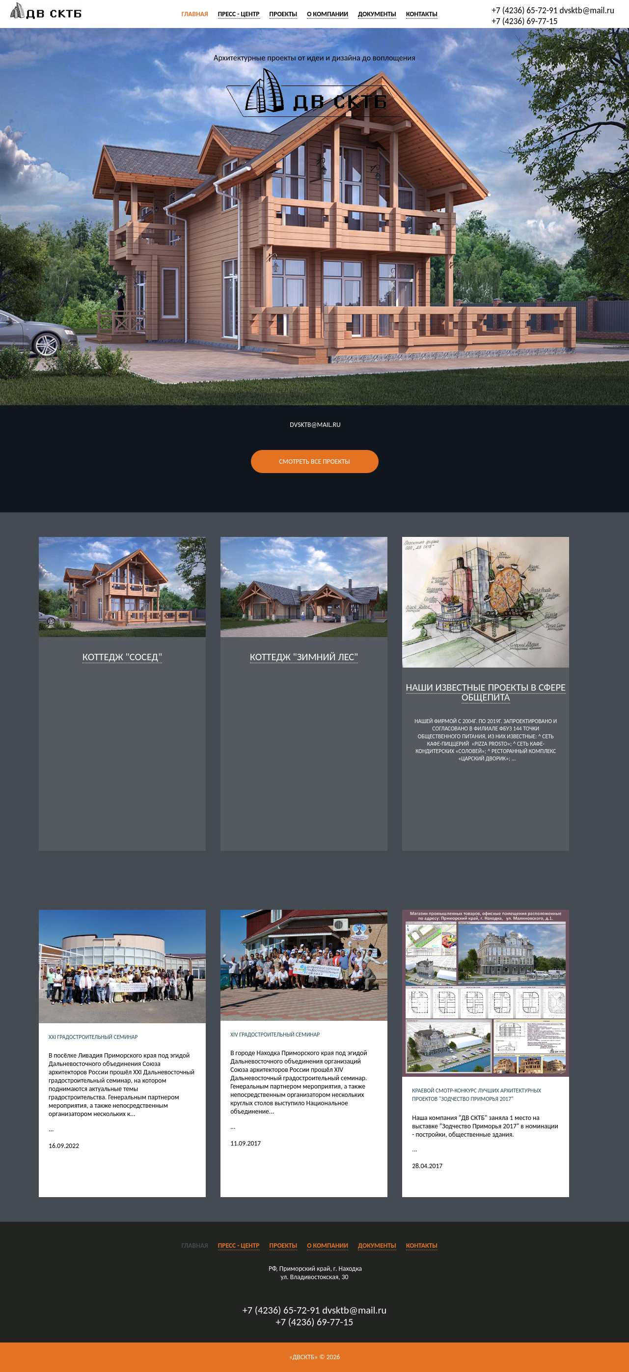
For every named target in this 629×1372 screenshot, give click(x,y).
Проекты (284, 14)
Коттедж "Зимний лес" (304, 657)
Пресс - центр (239, 14)
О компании (327, 14)
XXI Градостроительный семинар (93, 1037)
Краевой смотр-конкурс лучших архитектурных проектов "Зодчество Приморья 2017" (476, 1094)
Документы (377, 14)
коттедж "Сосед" (122, 657)
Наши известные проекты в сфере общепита (486, 692)
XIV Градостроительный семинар (275, 1034)
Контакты (422, 14)
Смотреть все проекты (314, 461)
